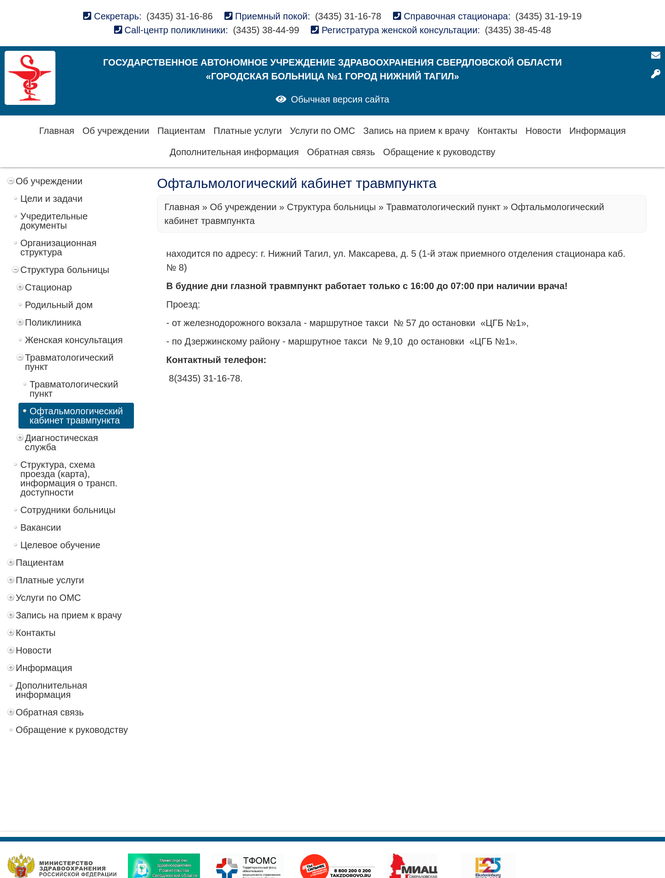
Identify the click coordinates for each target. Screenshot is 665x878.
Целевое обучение (60, 545)
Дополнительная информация (234, 152)
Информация (597, 131)
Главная (56, 131)
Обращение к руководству (439, 152)
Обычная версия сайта (340, 99)
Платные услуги (247, 131)
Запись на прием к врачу (416, 131)
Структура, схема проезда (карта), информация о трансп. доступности (68, 478)
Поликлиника (53, 322)
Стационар (48, 287)
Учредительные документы (54, 220)
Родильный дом (59, 305)
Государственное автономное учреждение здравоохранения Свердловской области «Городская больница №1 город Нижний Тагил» (332, 69)
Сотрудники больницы (67, 510)
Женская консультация (74, 340)
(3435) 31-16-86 (179, 16)
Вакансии (40, 527)
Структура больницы (64, 270)
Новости (543, 131)
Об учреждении (116, 131)
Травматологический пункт (69, 362)
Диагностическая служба (61, 442)
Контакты (497, 131)
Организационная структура (58, 247)
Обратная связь (341, 152)
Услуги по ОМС (322, 131)
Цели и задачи (51, 199)
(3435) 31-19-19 (548, 16)
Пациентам (181, 131)
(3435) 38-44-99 (266, 30)
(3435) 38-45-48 (518, 30)
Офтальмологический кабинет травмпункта (76, 415)
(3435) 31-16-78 (348, 16)
